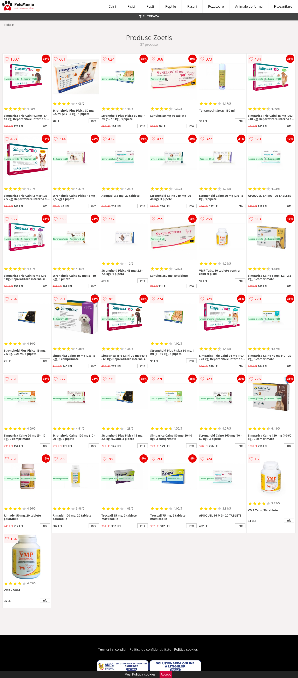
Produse (8, 25)
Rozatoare (216, 6)
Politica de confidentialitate (150, 649)
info (44, 126)
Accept (166, 674)
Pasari (192, 6)
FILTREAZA (149, 16)
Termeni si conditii (112, 649)
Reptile (170, 6)
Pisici (131, 6)
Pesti (150, 6)
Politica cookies (186, 649)
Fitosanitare (283, 6)
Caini (112, 6)
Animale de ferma (249, 6)
